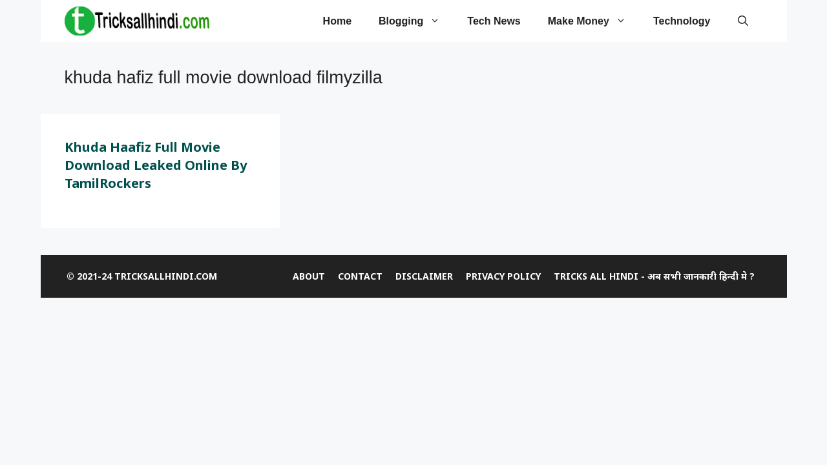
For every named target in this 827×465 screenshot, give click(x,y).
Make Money (594, 21)
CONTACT (360, 276)
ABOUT (309, 276)
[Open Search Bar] (743, 21)
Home (337, 21)
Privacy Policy (503, 276)
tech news (493, 21)
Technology (682, 21)
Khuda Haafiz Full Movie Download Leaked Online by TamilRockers (156, 165)
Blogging (416, 21)
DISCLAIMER (424, 276)
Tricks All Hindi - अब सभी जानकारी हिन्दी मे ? (654, 276)
